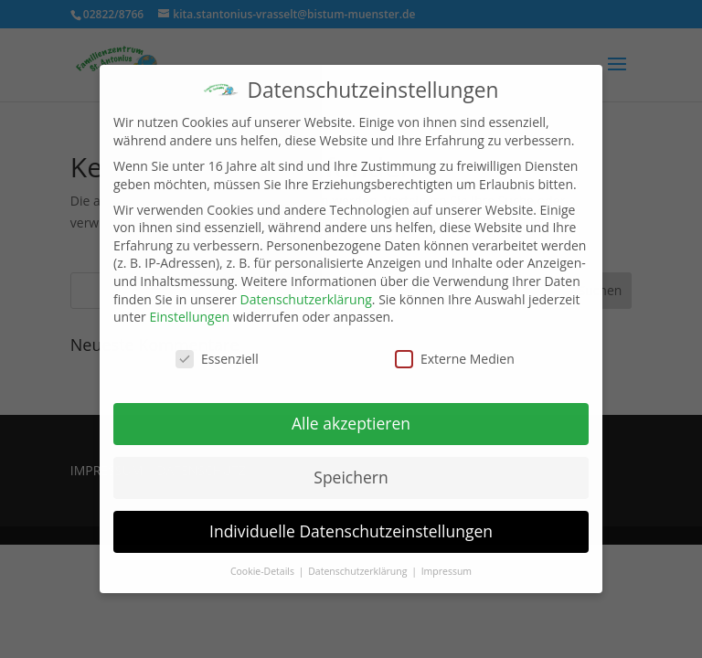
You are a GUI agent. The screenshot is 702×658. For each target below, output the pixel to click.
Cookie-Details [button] (263, 571)
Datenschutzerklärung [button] (359, 571)
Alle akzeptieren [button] (351, 423)
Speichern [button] (351, 477)
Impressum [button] (446, 571)
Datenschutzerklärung (306, 299)
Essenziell (217, 358)
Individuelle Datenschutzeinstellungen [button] (351, 531)
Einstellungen (189, 316)
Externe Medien (455, 358)
